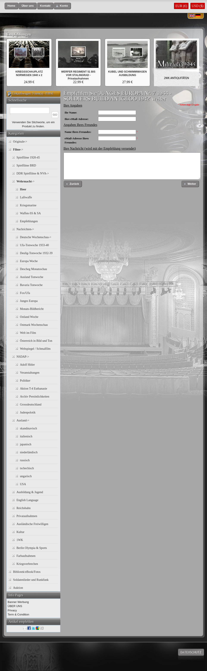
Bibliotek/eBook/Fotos (27, 571)
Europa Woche (29, 261)
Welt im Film (28, 332)
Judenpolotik (28, 412)
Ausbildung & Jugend (30, 492)
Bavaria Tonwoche (31, 285)
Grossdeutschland (31, 404)
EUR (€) (181, 6)
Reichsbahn (24, 508)
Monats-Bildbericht (32, 309)
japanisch (25, 444)
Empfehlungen (18, 34)
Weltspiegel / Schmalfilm (35, 348)
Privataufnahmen (27, 516)
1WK (20, 540)
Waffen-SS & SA (30, 213)
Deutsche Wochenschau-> (35, 237)
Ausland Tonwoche (31, 277)
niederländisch (29, 452)
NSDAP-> (23, 356)
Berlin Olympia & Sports (32, 548)
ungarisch (26, 476)
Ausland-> (23, 420)
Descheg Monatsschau (33, 269)
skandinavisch (28, 428)
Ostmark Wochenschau (34, 324)
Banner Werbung (18, 602)
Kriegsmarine (28, 205)
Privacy (12, 610)
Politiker (25, 380)
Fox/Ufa (25, 293)
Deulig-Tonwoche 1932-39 (36, 253)
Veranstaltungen (29, 372)
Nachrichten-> (25, 229)
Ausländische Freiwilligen (32, 524)
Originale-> (20, 141)
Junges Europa (29, 301)
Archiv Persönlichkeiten (34, 396)
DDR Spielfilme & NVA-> (33, 173)
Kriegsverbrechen (27, 563)
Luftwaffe (26, 197)
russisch (25, 460)
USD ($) (198, 6)
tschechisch (27, 468)
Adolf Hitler (27, 364)
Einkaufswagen (21, 93)
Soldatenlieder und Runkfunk (31, 579)
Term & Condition (18, 614)
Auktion (18, 587)
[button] (11, 6)
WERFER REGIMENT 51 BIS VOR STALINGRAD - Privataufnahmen (78, 75)
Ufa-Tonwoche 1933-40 (34, 245)
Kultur (21, 532)
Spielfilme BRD (26, 165)
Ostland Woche (29, 316)
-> (18, 149)
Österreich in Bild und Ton (36, 340)
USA (23, 484)
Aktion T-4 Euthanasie (33, 388)
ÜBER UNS (15, 606)
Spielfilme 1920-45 (28, 157)
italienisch (26, 436)
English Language (27, 500)
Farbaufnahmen (26, 556)
